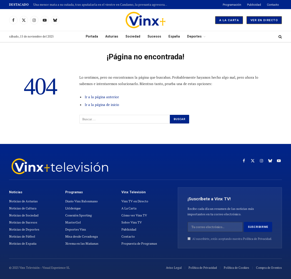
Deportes (194, 36)
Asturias (111, 36)
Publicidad (254, 4)
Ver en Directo (264, 20)
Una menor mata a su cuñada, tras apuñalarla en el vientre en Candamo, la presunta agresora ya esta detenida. (101, 5)
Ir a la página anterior (102, 97)
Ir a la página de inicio (102, 104)
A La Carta (229, 20)
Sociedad (132, 36)
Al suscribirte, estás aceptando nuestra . (230, 239)
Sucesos (154, 36)
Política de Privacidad (257, 239)
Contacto (273, 4)
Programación (232, 4)
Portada (92, 36)
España (174, 36)
